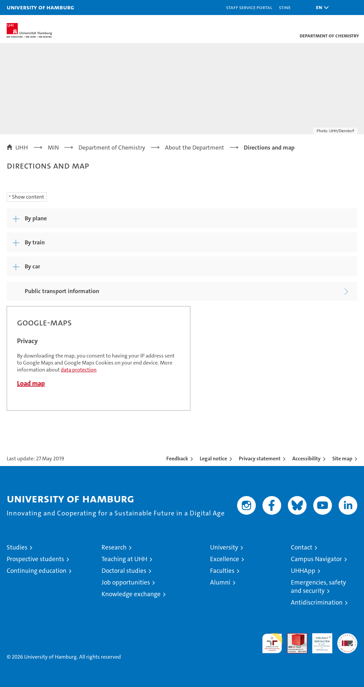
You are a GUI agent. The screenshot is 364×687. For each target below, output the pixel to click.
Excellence (224, 559)
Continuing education (36, 570)
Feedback (177, 458)
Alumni (220, 582)
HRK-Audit (318, 640)
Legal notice (213, 458)
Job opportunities (126, 582)
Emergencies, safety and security (318, 586)
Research (114, 547)
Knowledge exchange (131, 594)
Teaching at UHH (124, 559)
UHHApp (303, 570)
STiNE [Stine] (285, 7)
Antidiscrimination (317, 602)
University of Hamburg (40, 7)
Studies (17, 547)
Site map (342, 458)
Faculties (222, 570)
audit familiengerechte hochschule (272, 643)
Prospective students (35, 559)
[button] (320, 7)
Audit (293, 636)
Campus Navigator (316, 559)
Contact (301, 547)
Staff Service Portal (249, 7)
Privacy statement (260, 458)
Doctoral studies (124, 570)
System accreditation (347, 640)
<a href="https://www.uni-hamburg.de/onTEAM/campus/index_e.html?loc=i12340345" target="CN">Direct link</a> (98, 358)
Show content (28, 196)
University (224, 547)
